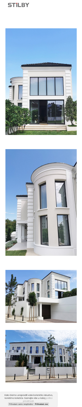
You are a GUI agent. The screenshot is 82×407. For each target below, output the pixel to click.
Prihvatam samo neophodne (21, 404)
